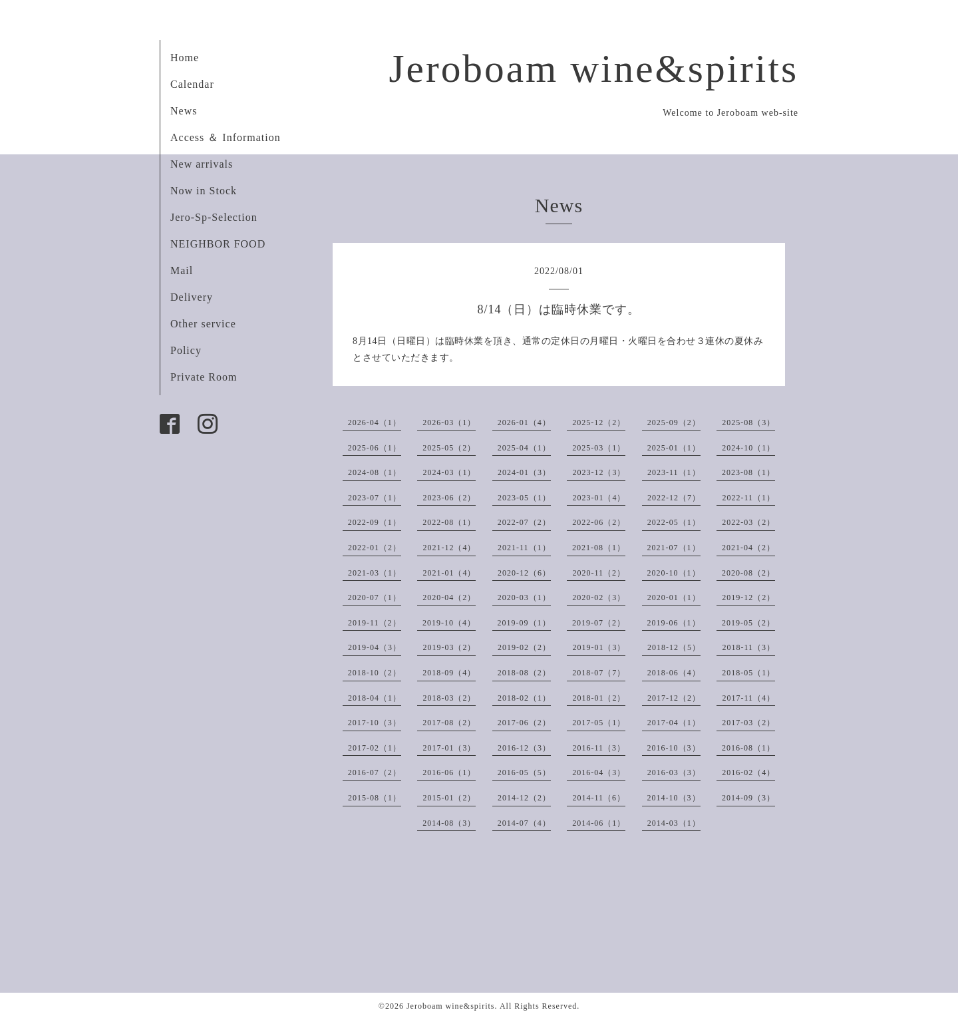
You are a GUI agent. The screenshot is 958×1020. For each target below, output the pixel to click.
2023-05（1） (524, 497)
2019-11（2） (374, 622)
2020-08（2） (748, 573)
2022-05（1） (674, 522)
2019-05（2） (748, 622)
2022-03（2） (748, 522)
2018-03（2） (449, 698)
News (183, 110)
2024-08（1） (374, 472)
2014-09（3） (748, 797)
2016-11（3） (598, 748)
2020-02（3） (598, 597)
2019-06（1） (674, 622)
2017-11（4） (748, 698)
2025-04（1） (524, 447)
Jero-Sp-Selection (213, 217)
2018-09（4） (449, 672)
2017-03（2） (748, 722)
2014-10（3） (674, 797)
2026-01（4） (524, 422)
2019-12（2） (748, 597)
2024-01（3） (524, 472)
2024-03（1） (449, 472)
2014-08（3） (449, 823)
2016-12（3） (524, 748)
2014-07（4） (524, 823)
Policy (186, 350)
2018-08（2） (524, 672)
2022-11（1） (748, 497)
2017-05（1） (598, 722)
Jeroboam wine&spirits (593, 68)
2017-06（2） (524, 722)
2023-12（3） (598, 472)
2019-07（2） (598, 622)
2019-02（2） (524, 647)
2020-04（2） (449, 597)
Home (184, 57)
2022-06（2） (598, 522)
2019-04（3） (374, 647)
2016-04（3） (598, 772)
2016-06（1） (449, 772)
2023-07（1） (374, 497)
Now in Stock (203, 190)
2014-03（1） (674, 823)
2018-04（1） (374, 698)
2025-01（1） (674, 447)
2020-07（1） (374, 597)
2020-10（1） (674, 573)
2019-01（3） (598, 647)
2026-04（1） (374, 422)
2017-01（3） (449, 748)
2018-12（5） (674, 647)
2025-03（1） (598, 447)
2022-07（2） (524, 522)
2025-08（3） (748, 422)
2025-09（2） (674, 422)
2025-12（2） (598, 422)
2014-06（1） (598, 823)
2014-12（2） (524, 797)
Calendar (192, 84)
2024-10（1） (748, 447)
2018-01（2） (598, 698)
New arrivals (201, 164)
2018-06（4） (674, 672)
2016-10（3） (674, 748)
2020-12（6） (524, 573)
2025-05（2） (449, 447)
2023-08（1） (748, 472)
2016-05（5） (524, 772)
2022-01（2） (374, 547)
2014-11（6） (598, 797)
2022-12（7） (674, 497)
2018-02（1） (524, 698)
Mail (181, 270)
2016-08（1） (748, 748)
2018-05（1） (748, 672)
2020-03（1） (524, 597)
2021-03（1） (374, 573)
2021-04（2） (748, 547)
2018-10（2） (374, 672)
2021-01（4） (449, 573)
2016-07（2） (374, 772)
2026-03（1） (449, 422)
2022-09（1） (374, 522)
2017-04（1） (674, 722)
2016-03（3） (674, 772)
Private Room (203, 377)
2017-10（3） (374, 722)
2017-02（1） (374, 748)
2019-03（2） (449, 647)
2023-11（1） (674, 472)
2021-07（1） (674, 547)
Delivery (191, 297)
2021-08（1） (598, 547)
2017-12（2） (674, 698)
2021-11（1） (524, 547)
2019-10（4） (449, 622)
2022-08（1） (449, 522)
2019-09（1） (524, 622)
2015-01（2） (449, 797)
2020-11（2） (598, 573)
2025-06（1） (374, 447)
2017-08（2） (449, 722)
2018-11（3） (748, 647)
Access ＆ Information (225, 137)
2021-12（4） (449, 547)
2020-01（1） (674, 597)
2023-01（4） (598, 497)
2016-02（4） (748, 772)
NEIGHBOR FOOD (217, 244)
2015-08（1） (374, 797)
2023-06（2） (449, 497)
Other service (203, 323)
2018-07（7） (598, 672)
